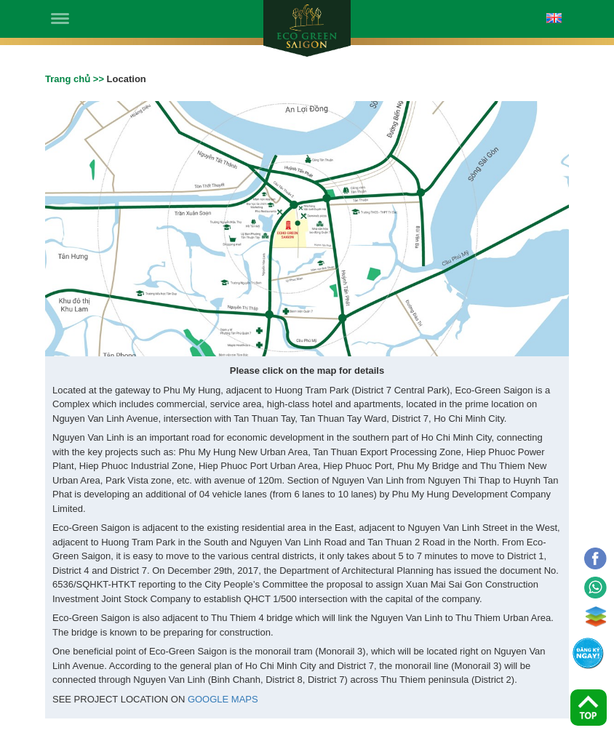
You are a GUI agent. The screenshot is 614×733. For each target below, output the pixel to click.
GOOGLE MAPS (223, 699)
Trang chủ (67, 78)
